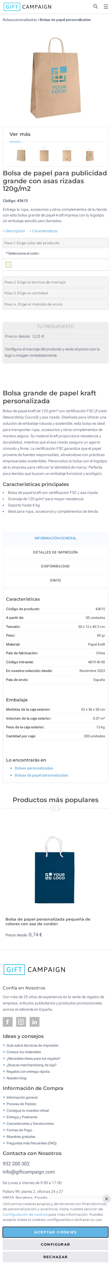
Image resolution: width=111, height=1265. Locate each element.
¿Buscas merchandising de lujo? (31, 1065)
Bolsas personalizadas (20, 20)
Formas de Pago (19, 1130)
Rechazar (55, 1257)
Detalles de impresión (55, 552)
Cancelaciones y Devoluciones (30, 1124)
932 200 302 (16, 1163)
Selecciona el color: (22, 253)
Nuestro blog (17, 1078)
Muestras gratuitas (21, 1137)
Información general (22, 1097)
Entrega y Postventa (22, 1117)
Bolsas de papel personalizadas (65, 20)
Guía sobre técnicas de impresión (32, 1045)
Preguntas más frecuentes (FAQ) (31, 1143)
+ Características (44, 231)
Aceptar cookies (55, 1232)
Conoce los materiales (24, 1052)
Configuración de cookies (25, 1214)
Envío (55, 580)
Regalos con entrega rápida (28, 1072)
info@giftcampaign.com (29, 1172)
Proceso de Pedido (21, 1104)
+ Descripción (14, 231)
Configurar (55, 1244)
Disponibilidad (55, 566)
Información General (56, 538)
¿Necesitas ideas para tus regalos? (33, 1058)
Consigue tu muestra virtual (28, 1110)
